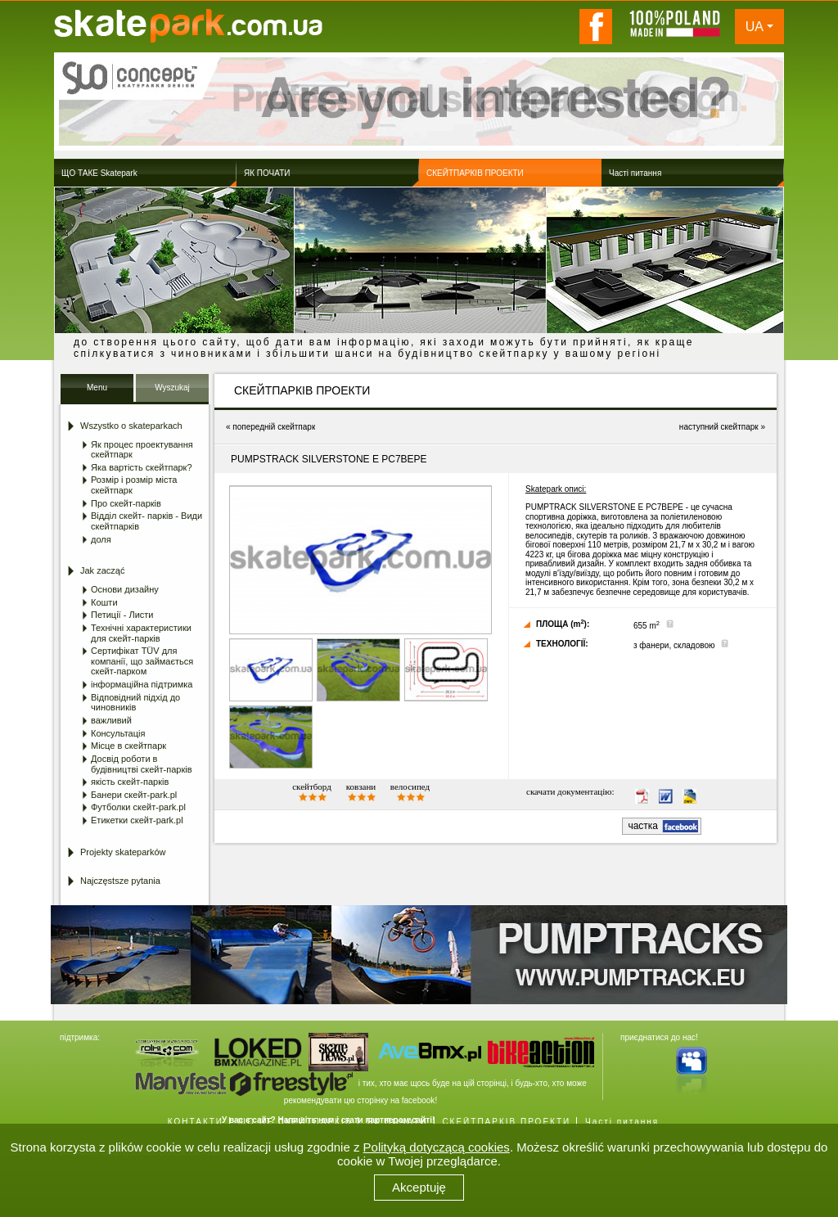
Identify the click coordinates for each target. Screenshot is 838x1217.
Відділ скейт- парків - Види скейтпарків (146, 521)
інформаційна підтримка (141, 684)
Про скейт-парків (126, 503)
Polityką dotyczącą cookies (436, 1147)
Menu (97, 387)
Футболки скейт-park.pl (138, 807)
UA (755, 27)
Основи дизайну (125, 589)
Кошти (104, 602)
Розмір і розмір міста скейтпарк (134, 485)
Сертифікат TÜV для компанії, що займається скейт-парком (142, 661)
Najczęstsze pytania (120, 881)
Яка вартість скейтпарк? (141, 467)
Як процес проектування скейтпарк (142, 449)
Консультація (118, 733)
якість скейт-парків (130, 782)
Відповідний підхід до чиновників (135, 702)
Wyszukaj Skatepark (172, 392)
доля (101, 539)
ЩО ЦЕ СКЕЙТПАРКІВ (295, 1121)
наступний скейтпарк (719, 426)
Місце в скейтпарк (128, 745)
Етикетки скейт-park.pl (137, 820)
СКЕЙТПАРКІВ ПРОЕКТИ (506, 1121)
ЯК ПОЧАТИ (397, 1121)
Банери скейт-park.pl (134, 795)
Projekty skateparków (123, 852)
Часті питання (622, 1121)
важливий (111, 720)
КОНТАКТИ (195, 1121)
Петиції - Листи (122, 615)
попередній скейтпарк (273, 426)
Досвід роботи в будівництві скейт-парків (141, 764)
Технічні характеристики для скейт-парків (141, 633)
